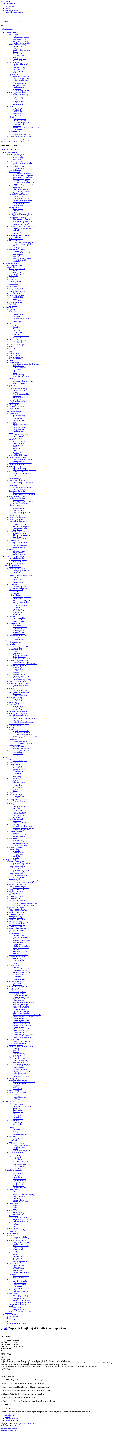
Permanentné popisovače (20, 1161)
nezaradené (8, 1313)
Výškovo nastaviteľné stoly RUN (23, 1034)
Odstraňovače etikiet (19, 415)
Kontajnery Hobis (18, 993)
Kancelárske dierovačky (20, 133)
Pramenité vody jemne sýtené (22, 343)
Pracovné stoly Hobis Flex (21, 1018)
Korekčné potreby (14, 1120)
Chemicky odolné (18, 1186)
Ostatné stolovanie (18, 366)
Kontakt (7, 8)
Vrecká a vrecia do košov (16, 166)
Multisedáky (16, 949)
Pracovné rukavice (14, 1172)
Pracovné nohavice (18, 1200)
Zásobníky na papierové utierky (22, 200)
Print (6, 1321)
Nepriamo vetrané (18, 1214)
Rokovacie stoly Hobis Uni (21, 1013)
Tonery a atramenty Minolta (17, 889)
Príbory (15, 371)
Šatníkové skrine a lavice (20, 971)
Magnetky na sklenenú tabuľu (22, 741)
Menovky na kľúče (18, 639)
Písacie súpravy (17, 1117)
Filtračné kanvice (18, 399)
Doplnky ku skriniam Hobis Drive (23, 1004)
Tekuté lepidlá (17, 110)
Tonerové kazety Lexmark (21, 888)
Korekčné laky (17, 1126)
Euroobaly (12, 574)
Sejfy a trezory (17, 976)
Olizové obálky (17, 817)
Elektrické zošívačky (19, 124)
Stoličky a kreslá (14, 933)
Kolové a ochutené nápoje (17, 344)
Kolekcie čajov (17, 332)
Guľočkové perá (18, 1105)
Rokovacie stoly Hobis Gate (22, 1008)
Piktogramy (16, 672)
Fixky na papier (17, 1157)
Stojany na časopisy (19, 97)
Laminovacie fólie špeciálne (17, 517)
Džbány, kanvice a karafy (20, 397)
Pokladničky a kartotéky (16, 590)
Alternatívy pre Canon (16, 902)
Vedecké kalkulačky (19, 431)
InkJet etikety (17, 777)
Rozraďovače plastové (16, 265)
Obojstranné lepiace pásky (21, 76)
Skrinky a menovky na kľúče (18, 635)
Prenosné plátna (18, 710)
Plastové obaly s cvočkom (21, 604)
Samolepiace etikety (15, 764)
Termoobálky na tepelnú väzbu (22, 487)
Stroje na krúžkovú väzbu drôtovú (23, 482)
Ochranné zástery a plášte (21, 1202)
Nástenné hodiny (18, 958)
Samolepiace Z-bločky (20, 845)
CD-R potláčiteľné (18, 443)
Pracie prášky (17, 232)
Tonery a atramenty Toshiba (17, 912)
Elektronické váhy (14, 516)
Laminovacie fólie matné (16, 519)
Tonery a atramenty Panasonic (18, 928)
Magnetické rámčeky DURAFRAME (24, 662)
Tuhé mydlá (16, 262)
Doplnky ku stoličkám (19, 942)
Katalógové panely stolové (21, 678)
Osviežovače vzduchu (15, 240)
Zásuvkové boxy (18, 103)
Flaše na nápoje (17, 396)
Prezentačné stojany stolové (17, 681)
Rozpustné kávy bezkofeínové (22, 318)
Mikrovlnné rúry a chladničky (18, 401)
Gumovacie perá (18, 1112)
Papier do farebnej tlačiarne (21, 829)
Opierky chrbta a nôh (15, 981)
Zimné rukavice (17, 1177)
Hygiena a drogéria (11, 152)
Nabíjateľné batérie (19, 554)
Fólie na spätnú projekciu (20, 685)
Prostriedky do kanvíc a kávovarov (23, 184)
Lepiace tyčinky (18, 108)
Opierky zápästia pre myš (20, 503)
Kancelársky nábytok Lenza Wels (19, 1064)
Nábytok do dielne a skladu (21, 972)
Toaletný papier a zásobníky (17, 217)
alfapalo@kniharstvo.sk (8, 3)
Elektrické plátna (18, 708)
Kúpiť (3, 1357)
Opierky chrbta (17, 985)
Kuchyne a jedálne (14, 1039)
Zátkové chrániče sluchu (20, 1217)
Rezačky (11, 433)
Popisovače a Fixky (15, 1156)
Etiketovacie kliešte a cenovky (18, 521)
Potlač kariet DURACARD (21, 658)
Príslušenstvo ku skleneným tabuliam (24, 701)
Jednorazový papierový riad (21, 380)
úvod (2, 140)
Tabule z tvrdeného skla (16, 697)
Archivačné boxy (18, 628)
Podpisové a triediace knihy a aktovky (20, 575)
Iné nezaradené (13, 1316)
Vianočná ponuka (14, 408)
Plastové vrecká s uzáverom (21, 191)
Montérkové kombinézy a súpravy (23, 1195)
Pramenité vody (13, 339)
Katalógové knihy (18, 609)
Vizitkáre (15, 99)
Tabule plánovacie (18, 717)
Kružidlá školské (18, 300)
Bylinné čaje (16, 330)
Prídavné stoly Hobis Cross (21, 1022)
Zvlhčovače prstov (18, 815)
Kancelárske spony (18, 46)
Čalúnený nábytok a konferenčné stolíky (21, 1046)
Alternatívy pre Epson (15, 916)
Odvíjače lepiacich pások (20, 80)
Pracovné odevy (14, 1189)
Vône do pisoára (18, 247)
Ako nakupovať (10, 7)
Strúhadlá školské (18, 274)
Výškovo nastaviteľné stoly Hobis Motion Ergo (27, 1015)
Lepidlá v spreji (17, 115)
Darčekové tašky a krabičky (21, 43)
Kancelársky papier (15, 824)
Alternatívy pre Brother (16, 918)
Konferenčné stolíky (19, 1053)
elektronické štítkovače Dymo (22, 535)
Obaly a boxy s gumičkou (21, 602)
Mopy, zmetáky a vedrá (16, 161)
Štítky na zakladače (19, 618)
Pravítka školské (18, 297)
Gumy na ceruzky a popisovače (22, 1150)
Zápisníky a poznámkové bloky (18, 794)
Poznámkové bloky (16, 140)
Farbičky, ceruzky (14, 290)
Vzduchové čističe (18, 420)
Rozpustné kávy (18, 314)
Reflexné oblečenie (19, 1196)
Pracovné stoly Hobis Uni (21, 997)
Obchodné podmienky (12, 10)
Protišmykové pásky (19, 69)
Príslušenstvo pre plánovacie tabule (24, 718)
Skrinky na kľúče (18, 637)
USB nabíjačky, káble (15, 466)
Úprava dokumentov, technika (14, 411)
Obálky (11, 803)
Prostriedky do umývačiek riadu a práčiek (22, 226)
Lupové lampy (17, 1099)
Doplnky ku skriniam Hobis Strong (24, 1002)
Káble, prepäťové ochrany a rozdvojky (25, 470)
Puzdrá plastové (18, 653)
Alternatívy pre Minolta (16, 896)
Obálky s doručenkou (19, 812)
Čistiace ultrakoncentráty (20, 180)
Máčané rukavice (18, 1173)
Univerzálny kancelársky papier (22, 826)
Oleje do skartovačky (19, 547)
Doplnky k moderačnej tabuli (22, 748)
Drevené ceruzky (18, 1133)
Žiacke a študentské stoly (20, 1060)
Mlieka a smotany (14, 350)
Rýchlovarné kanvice (19, 390)
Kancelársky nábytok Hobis (17, 992)
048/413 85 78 (5, 1)
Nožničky (16, 270)
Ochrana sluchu (13, 1216)
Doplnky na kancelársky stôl (18, 92)
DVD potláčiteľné (18, 445)
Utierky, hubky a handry (16, 154)
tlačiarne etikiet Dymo (20, 538)
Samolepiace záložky (19, 801)
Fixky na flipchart (18, 1166)
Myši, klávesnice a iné (16, 471)
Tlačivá (11, 759)
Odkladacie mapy (18, 614)
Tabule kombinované (15, 725)
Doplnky (15, 1207)
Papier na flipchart (18, 648)
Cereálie (11, 360)
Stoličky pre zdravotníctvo (21, 948)
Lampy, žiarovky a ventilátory (18, 1092)
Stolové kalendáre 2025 (20, 835)
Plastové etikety (18, 766)
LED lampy (16, 1096)
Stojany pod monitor (19, 510)
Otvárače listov (17, 60)
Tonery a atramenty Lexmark (18, 886)
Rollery (15, 1113)
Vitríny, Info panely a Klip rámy (19, 750)
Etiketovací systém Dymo (17, 531)
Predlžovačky (13, 990)
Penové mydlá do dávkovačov (22, 253)
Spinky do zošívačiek (19, 119)
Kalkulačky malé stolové (20, 424)
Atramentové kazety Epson (21, 870)
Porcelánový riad (14, 403)
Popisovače (12, 1136)
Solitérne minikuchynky (20, 1043)
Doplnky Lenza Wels (19, 1073)
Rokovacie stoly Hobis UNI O (22, 1038)
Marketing (8, 1318)
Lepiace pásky (13, 75)
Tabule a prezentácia (11, 641)
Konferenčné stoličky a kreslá (22, 937)
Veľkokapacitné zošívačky (21, 122)
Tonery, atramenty (10, 859)
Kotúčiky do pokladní (19, 822)
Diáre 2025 (16, 833)
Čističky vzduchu (18, 209)
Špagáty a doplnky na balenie (22, 36)
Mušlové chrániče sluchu (20, 1221)
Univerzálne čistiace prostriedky (23, 175)
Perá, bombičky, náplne (16, 288)
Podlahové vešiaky (18, 962)
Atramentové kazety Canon (21, 863)
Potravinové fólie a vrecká (21, 376)
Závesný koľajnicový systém (18, 711)
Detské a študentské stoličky (21, 951)
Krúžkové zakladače (19, 620)
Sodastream (16, 392)
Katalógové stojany (15, 643)
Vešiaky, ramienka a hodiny (17, 956)
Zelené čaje (16, 325)
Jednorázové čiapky (19, 1230)
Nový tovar (14, 149)
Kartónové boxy (18, 583)
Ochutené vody (13, 311)
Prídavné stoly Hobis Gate (21, 1006)
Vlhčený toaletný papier (20, 225)
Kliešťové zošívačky (19, 129)
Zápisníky (16, 798)
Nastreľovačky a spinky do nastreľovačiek (26, 127)
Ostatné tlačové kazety (16, 895)
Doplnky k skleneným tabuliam (18, 713)
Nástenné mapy (17, 694)
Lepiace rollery (17, 112)
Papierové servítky (18, 196)
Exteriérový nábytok (19, 979)
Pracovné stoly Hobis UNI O (22, 1036)
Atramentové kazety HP (20, 875)
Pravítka (15, 1149)
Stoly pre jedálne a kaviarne (21, 1041)
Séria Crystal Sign (18, 669)
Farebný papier (13, 762)
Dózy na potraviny (18, 374)
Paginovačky (17, 89)
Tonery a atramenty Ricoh (17, 907)
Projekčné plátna (14, 704)
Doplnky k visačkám (19, 657)
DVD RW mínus (18, 452)
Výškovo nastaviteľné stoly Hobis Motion (26, 1016)
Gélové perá (16, 1108)
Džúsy (11, 346)
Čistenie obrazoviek (19, 417)
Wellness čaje (17, 337)
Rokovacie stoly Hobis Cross (22, 1025)
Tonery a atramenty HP (16, 874)
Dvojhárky (16, 789)
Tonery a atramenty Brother (17, 900)
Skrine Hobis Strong (19, 1001)
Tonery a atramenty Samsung (18, 911)
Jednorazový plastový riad (21, 383)
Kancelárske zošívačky (20, 120)
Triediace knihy (17, 579)
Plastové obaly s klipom (20, 605)
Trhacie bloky (13, 279)
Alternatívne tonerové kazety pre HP (24, 882)
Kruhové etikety (18, 773)
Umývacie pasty (18, 255)
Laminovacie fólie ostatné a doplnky (20, 463)
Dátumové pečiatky (19, 85)
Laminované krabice (19, 634)
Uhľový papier (17, 787)
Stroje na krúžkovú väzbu (17, 480)
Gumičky (15, 57)
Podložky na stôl (18, 101)
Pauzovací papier (18, 784)
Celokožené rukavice (19, 1187)
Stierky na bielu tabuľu (20, 738)
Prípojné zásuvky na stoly (21, 1076)
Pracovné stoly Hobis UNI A (22, 1027)
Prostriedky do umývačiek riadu (23, 228)
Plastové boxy (17, 625)
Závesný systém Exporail (20, 695)
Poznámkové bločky (15, 838)
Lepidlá (11, 106)
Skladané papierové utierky (21, 198)
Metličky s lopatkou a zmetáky (22, 163)
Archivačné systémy (15, 623)
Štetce (14, 1154)
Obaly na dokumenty (15, 595)
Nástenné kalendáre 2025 (20, 837)
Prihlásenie (4, 29)
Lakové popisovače (19, 1138)
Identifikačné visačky (15, 650)
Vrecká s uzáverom (19, 168)
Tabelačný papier (18, 785)
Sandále (15, 1205)
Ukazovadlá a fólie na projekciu (19, 683)
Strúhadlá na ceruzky (19, 1147)
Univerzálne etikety (19, 768)
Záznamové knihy (18, 852)
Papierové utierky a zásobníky (18, 195)
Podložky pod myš (18, 500)
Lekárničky (12, 1232)
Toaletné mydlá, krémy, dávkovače (19, 235)
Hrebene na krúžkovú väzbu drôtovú (24, 493)
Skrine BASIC (17, 1089)
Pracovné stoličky (18, 944)
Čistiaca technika (14, 207)
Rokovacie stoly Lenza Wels (21, 1071)
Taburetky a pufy (18, 1055)
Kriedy (15, 299)
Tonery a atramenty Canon (17, 861)
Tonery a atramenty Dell (16, 930)
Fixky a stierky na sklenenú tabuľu (23, 743)
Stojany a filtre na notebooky (18, 457)
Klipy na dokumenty (19, 55)
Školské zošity (13, 304)
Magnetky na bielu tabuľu (21, 731)
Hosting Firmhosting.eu (8, 1430)
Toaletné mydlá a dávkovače (17, 249)
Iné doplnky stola (14, 988)
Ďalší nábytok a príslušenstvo (18, 986)
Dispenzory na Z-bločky (20, 844)
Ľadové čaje (12, 348)
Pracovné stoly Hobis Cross (21, 1020)
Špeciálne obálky (18, 810)
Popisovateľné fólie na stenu (21, 646)
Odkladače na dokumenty (21, 94)
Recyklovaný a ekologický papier (23, 828)
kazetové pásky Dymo (19, 533)
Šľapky (15, 1209)
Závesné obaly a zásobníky (17, 568)
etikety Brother (17, 530)
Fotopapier (12, 792)
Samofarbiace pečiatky (20, 83)
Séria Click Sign (18, 671)
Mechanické (16, 1175)
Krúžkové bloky (18, 854)
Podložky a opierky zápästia (17, 498)
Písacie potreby (9, 1101)
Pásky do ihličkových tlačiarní (18, 923)
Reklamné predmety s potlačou (18, 1323)
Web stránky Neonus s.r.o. (9, 1429)
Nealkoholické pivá (15, 359)
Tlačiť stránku (20, 141)
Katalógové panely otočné (17, 674)
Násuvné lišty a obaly (19, 611)
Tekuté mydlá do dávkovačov (22, 258)
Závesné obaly (17, 572)
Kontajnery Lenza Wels (20, 1069)
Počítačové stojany (14, 505)
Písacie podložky (18, 607)
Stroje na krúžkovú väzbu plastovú (23, 484)
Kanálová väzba (14, 540)
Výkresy (15, 791)
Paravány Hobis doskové (20, 1030)
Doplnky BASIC (18, 1087)
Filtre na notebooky (19, 461)
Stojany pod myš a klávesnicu (22, 512)
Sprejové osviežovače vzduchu (22, 244)
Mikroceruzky (17, 1129)
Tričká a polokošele (19, 1198)
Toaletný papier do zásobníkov (22, 221)
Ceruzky (11, 1127)
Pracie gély (16, 230)
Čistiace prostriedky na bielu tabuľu (24, 734)
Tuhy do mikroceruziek (20, 1135)
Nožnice (15, 52)
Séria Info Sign (17, 667)
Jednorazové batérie (19, 551)
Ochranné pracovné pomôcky (14, 1170)
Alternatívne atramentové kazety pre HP (25, 881)
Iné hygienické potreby (16, 170)
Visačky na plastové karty (21, 655)
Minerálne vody (14, 309)
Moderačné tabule (14, 745)
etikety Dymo (17, 537)
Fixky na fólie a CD (19, 1163)
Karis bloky (16, 856)
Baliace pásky (17, 66)
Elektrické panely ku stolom (17, 1075)
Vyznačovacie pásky (19, 67)
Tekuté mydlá (17, 237)
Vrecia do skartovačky (20, 546)
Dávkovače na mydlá (19, 260)
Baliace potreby (13, 34)
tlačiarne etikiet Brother (20, 528)
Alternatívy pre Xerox (15, 926)
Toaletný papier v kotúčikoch (22, 219)
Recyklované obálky (19, 814)
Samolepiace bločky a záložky (18, 799)
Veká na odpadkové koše (20, 189)
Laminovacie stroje (15, 478)
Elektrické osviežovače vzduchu (23, 242)
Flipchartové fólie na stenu (21, 690)
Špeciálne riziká (18, 1184)
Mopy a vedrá (17, 165)
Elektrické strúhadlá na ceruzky (22, 1145)
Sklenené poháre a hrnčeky (21, 367)
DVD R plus (16, 449)
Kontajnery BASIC (19, 1085)
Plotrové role (17, 821)
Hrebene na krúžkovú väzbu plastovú (24, 494)
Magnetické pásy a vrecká (17, 702)
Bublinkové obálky (18, 808)
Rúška (14, 1226)
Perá (10, 1103)
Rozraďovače (13, 584)
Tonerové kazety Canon (20, 865)
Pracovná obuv (13, 1203)
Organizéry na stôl (18, 561)
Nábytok (7, 932)
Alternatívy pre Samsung (16, 914)
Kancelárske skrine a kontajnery (23, 969)
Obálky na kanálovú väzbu (21, 542)
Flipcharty (12, 644)
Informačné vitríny (18, 754)
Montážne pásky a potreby (21, 64)
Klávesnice (16, 477)
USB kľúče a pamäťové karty (18, 456)
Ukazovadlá (16, 687)
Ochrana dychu (13, 1223)
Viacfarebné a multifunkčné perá (23, 1106)
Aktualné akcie (5, 149)
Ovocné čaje (16, 329)
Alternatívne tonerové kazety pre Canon (25, 904)
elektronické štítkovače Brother (22, 526)
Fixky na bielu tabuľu (19, 1165)
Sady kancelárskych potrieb (17, 1304)
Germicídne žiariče (18, 210)
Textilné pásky (17, 73)
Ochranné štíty (17, 1212)
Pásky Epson (17, 868)
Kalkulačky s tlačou (19, 429)
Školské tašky (13, 283)
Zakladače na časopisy (20, 627)
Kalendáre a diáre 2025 (16, 831)
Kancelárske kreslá (18, 935)
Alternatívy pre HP (15, 879)
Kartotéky (16, 593)
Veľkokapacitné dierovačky (21, 135)
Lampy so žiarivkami (19, 1098)
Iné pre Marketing (14, 1320)
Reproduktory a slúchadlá (21, 473)
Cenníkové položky (11, 1314)
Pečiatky (11, 82)
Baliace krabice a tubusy (20, 41)
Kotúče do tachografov (20, 761)
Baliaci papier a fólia (19, 39)
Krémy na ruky (17, 251)
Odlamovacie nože (18, 53)
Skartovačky (12, 544)
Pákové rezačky (17, 438)
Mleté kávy (16, 320)
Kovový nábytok (14, 965)
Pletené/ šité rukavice (19, 1182)
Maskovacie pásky (18, 71)
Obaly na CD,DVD (19, 441)
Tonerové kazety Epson (20, 872)
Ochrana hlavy (13, 1228)
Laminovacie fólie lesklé (16, 464)
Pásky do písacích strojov (17, 925)
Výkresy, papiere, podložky (17, 292)
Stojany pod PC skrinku (20, 514)
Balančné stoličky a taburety (21, 946)
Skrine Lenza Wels (18, 1068)
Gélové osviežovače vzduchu (22, 216)
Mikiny (15, 1191)
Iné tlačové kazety (14, 893)
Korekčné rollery (18, 1124)
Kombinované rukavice (20, 1180)
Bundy (15, 1193)
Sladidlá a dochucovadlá (16, 406)
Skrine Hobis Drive (19, 1009)
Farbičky (15, 1131)
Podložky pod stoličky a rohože (18, 955)
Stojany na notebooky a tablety (22, 459)
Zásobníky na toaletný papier (22, 223)
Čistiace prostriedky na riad (21, 179)
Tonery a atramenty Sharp (17, 909)
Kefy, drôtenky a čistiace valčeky (23, 156)
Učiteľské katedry (18, 1062)
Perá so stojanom (18, 1119)
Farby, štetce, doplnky (15, 293)
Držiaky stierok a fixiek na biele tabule (25, 736)
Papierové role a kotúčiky (17, 819)
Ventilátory (16, 1094)
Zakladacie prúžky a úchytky (22, 597)
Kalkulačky (12, 422)
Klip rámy (16, 755)
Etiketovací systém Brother (17, 523)
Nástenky (11, 727)
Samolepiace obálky (19, 807)
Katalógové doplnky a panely (22, 680)
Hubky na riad (17, 159)
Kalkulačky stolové (19, 427)
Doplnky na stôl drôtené (16, 563)
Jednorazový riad (14, 378)
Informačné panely (18, 752)
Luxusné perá (17, 1115)
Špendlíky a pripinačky (20, 59)
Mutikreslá (16, 1052)
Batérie (11, 549)
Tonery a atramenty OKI (16, 891)
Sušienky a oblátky (15, 355)
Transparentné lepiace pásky (21, 78)
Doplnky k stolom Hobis (20, 999)
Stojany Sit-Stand (18, 507)
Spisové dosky (17, 613)
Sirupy (11, 352)
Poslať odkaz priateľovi (8, 141)
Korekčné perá (17, 1122)
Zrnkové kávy (17, 316)
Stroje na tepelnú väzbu (20, 489)
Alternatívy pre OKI (15, 898)
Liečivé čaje (16, 334)
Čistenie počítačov (14, 413)
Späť (4, 1328)
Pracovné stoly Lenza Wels (21, 1066)
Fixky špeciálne (17, 1159)
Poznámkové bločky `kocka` (21, 842)
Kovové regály (17, 978)
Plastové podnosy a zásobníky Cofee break (26, 364)
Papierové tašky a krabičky (21, 38)
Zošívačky (12, 117)
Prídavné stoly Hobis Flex (21, 1011)
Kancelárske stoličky (19, 939)
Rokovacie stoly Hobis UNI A (22, 1029)
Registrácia (11, 29)
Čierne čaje (16, 327)
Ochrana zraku (13, 1210)
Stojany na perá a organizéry (21, 96)
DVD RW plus (17, 454)
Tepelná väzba (13, 486)
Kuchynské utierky (18, 205)
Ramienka (16, 963)
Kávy (10, 313)
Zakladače (12, 616)
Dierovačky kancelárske (16, 558)
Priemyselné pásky (14, 62)
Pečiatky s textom (18, 87)
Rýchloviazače (17, 598)
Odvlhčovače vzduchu (16, 239)
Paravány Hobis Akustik (20, 1032)
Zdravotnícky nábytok (16, 1045)
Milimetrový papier (19, 782)
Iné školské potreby (15, 281)
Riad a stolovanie (14, 362)
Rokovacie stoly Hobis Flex (21, 1023)
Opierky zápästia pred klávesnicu (23, 501)
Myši (14, 475)
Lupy (14, 48)
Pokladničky (16, 591)
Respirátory (16, 1224)
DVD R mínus (17, 447)
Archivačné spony (18, 632)
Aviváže (15, 233)
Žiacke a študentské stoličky (21, 1059)
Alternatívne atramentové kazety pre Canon (26, 905)
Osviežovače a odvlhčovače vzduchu (20, 214)
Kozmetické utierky (19, 203)
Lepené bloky (17, 851)
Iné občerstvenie (14, 410)
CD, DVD (12, 440)
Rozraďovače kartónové (20, 588)
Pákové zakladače (18, 621)
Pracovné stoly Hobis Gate (21, 995)
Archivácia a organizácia (12, 565)
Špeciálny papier (14, 778)
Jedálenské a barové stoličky (21, 941)
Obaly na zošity (13, 276)
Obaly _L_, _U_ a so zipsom (22, 600)
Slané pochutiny (14, 353)
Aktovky (15, 577)
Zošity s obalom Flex (15, 302)
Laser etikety (17, 775)
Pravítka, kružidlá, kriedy (17, 295)
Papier (6, 140)
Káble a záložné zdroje (20, 468)
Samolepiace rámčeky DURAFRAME (25, 664)
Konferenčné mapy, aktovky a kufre (20, 136)
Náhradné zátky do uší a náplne (22, 1219)
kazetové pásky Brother (20, 524)
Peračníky (12, 277)
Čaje (10, 323)
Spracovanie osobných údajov (14, 12)
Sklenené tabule (18, 699)
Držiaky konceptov (18, 508)
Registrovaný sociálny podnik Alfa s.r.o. (30, 1423)
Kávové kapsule (18, 322)
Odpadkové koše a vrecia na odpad (19, 186)
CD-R (14, 450)
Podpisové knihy (18, 581)
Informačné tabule (18, 720)
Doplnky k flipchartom (16, 688)
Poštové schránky (18, 974)
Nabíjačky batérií (18, 553)
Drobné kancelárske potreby (17, 45)
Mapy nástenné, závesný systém (19, 692)
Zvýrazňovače (13, 1140)
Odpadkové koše (18, 188)
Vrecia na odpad (18, 193)
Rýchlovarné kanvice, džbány (18, 389)
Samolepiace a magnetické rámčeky (20, 660)
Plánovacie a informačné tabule (18, 715)
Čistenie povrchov (18, 419)
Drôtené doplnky (18, 105)
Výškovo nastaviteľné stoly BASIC (24, 1082)
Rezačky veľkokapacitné (20, 434)
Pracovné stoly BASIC (20, 1083)
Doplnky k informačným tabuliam (23, 722)
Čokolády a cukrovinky (16, 357)
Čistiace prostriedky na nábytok (22, 177)
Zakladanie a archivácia (12, 263)
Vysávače (15, 212)
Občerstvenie (9, 307)
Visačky (15, 651)
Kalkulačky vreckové (19, 426)
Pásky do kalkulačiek (15, 921)
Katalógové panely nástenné (21, 676)
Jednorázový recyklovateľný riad (23, 381)
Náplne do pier (17, 1110)
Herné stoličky (17, 953)
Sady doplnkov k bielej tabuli (22, 732)
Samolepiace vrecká (15, 567)
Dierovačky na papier (15, 131)
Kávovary (12, 387)
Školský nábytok (14, 1057)
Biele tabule (12, 729)
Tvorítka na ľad (17, 369)
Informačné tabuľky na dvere (18, 665)
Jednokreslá (16, 1048)
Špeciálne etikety (18, 769)
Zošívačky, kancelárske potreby (14, 556)
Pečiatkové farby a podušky (21, 90)
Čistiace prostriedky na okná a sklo (23, 182)
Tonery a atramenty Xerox (17, 919)
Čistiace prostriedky (15, 172)
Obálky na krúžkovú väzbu (17, 496)
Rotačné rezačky (18, 436)
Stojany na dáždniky (19, 960)
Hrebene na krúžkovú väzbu (17, 491)
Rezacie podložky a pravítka (21, 50)
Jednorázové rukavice (19, 1179)
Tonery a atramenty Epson (17, 866)
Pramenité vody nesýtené (20, 341)
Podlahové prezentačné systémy (19, 724)
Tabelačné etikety (18, 771)
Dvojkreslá (16, 1050)
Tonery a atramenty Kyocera (17, 884)
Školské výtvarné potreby (17, 1152)
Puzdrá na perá (13, 285)
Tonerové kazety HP (19, 877)
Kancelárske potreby (11, 32)
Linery (11, 1142)
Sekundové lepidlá (18, 113)
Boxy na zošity (13, 306)
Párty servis (12, 385)
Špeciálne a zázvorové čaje (21, 336)
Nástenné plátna (18, 706)
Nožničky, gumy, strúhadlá (17, 269)
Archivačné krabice (19, 630)
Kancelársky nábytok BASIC (18, 1080)
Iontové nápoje (13, 404)
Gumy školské (17, 272)
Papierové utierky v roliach (21, 202)
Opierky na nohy (18, 983)
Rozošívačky (17, 126)
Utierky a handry (18, 158)
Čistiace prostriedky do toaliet (22, 173)
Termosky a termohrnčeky (21, 394)
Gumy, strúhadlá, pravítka (17, 1143)
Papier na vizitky (18, 780)
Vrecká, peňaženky (15, 286)
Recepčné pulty (13, 1078)
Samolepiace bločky (19, 840)
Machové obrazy (14, 1090)
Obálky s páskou (18, 805)
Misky (15, 373)
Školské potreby (10, 267)
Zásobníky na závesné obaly (21, 570)
